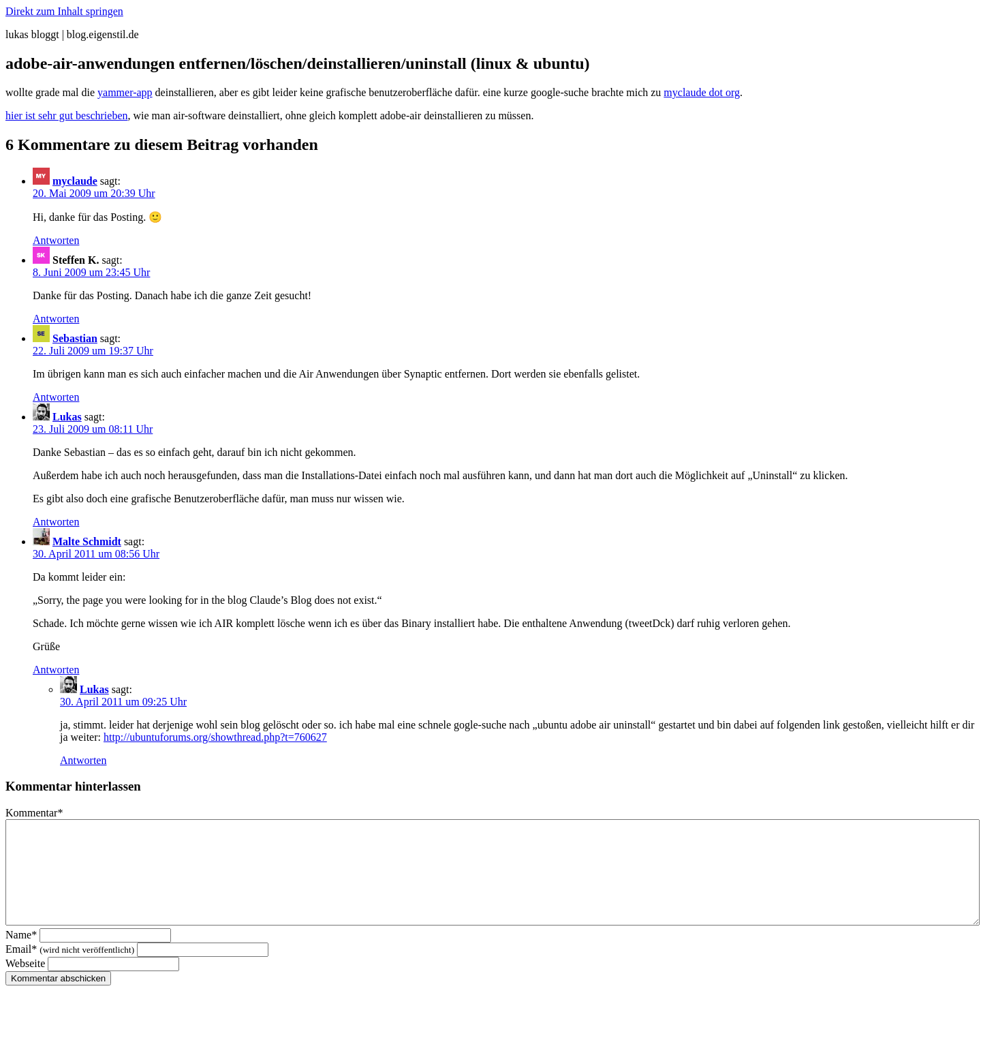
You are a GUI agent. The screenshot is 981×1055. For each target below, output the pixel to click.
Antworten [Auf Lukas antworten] (56, 522)
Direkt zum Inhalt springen (64, 11)
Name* (21, 955)
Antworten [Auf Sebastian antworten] (56, 397)
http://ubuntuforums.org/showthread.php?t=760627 (215, 737)
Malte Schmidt (86, 541)
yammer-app (125, 92)
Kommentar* (34, 813)
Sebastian (74, 338)
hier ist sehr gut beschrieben (66, 115)
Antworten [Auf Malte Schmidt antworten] (56, 669)
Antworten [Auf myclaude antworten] (56, 240)
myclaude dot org (702, 92)
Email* (69, 969)
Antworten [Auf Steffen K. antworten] (56, 318)
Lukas (67, 417)
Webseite (25, 984)
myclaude (74, 181)
